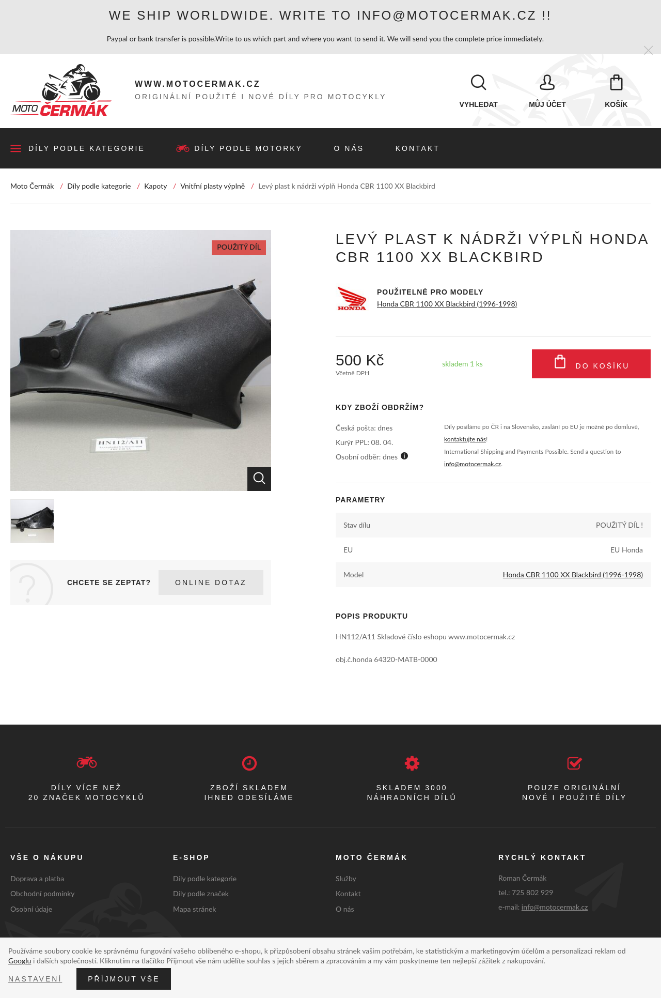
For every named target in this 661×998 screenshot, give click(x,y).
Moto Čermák (32, 186)
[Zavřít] (648, 51)
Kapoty (155, 186)
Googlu (19, 960)
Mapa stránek (194, 909)
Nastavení (35, 979)
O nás (349, 149)
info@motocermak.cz (472, 464)
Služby (346, 878)
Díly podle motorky (248, 149)
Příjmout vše (124, 979)
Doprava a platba (37, 878)
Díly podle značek (201, 893)
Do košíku (591, 364)
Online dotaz (210, 583)
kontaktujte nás (465, 439)
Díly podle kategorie (86, 149)
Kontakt (418, 149)
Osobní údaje (31, 909)
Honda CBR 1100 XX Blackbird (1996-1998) (447, 304)
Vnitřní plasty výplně (212, 186)
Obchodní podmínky (42, 893)
